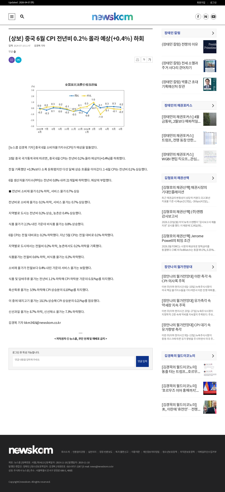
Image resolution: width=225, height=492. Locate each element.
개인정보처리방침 (151, 452)
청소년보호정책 (169, 452)
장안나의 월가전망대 (178, 267)
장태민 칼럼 (172, 33)
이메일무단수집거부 (207, 452)
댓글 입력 (142, 361)
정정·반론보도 (105, 452)
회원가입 (201, 2)
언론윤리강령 (79, 452)
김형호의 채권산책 (176, 178)
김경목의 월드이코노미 (179, 356)
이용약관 (135, 452)
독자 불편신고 (122, 452)
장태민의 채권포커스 (178, 106)
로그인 (213, 2)
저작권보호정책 (187, 452)
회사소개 (65, 452)
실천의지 (92, 452)
